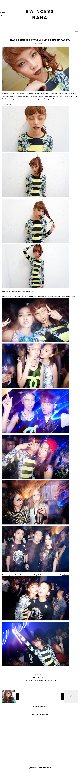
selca (50, 680)
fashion (31, 680)
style (54, 680)
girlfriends (39, 680)
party (45, 680)
